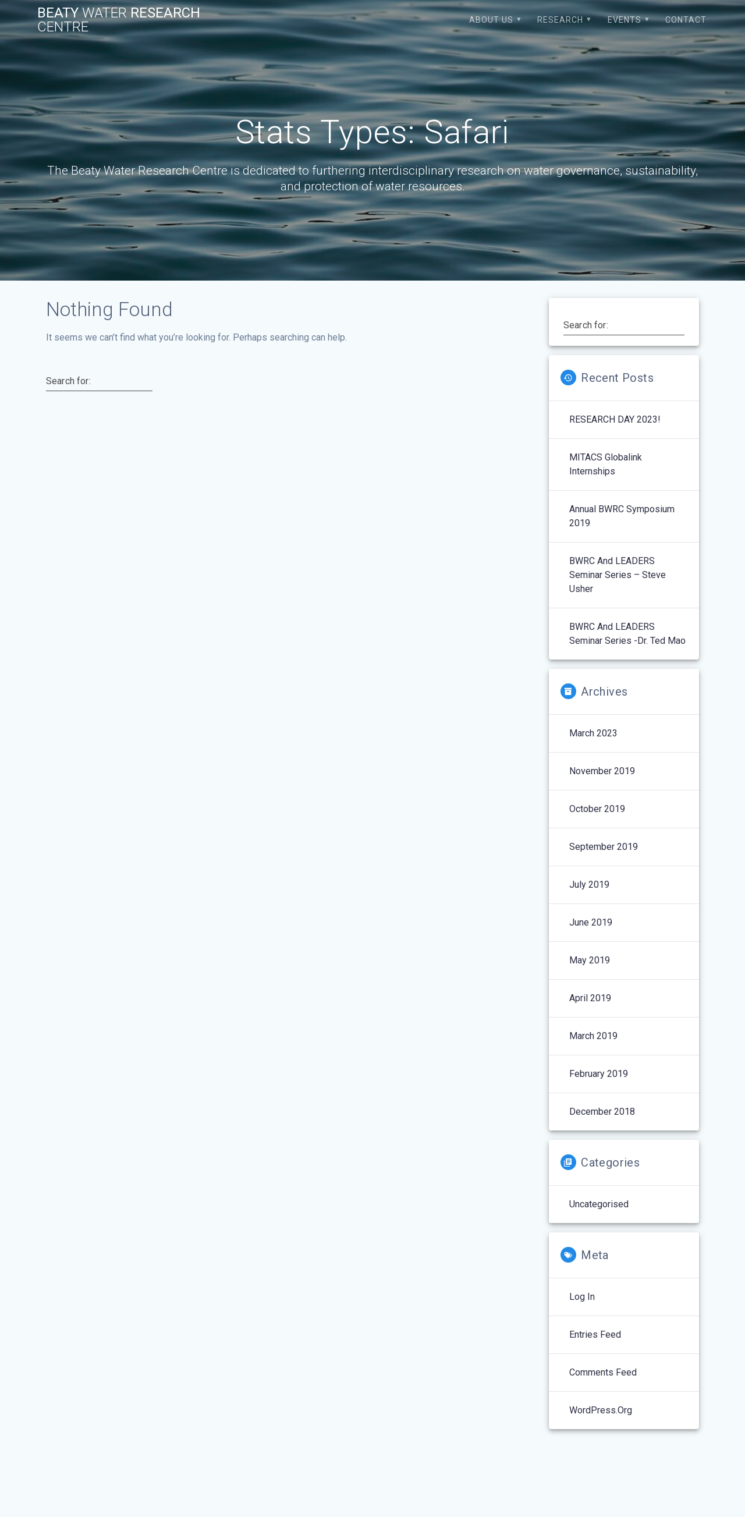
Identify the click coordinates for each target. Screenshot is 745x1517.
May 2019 (589, 960)
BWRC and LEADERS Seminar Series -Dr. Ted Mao (627, 633)
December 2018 (602, 1111)
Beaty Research (118, 20)
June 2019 (590, 922)
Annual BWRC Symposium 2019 (622, 516)
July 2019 (589, 884)
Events (624, 19)
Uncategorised (599, 1204)
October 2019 (597, 808)
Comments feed (603, 1372)
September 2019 (603, 846)
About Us (491, 19)
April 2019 (590, 998)
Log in (582, 1296)
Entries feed (595, 1334)
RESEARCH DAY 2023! (615, 419)
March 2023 (593, 733)
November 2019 (602, 771)
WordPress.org (600, 1410)
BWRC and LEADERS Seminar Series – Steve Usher (617, 574)
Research (560, 19)
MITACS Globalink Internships (605, 464)
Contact (686, 19)
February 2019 (598, 1073)
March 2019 (593, 1035)
